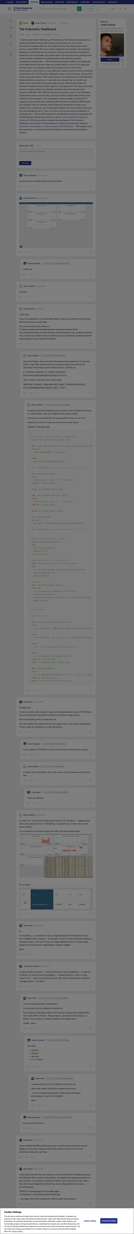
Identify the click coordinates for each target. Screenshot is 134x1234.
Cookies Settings (90, 1221)
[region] (67, 1221)
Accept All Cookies (109, 1221)
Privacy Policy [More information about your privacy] (17, 1231)
